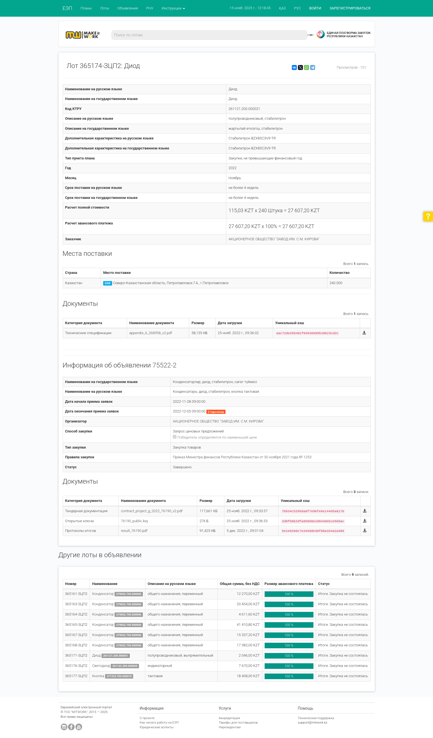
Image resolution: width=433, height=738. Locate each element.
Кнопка (98, 676)
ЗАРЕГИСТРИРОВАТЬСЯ (350, 8)
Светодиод (101, 666)
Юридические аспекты (157, 727)
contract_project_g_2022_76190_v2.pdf (152, 511)
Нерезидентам (230, 727)
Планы (86, 8)
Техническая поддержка (316, 718)
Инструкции (173, 8)
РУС (297, 8)
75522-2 (165, 365)
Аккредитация (229, 718)
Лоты (104, 8)
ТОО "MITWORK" (76, 712)
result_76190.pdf (134, 531)
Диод (96, 655)
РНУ (149, 8)
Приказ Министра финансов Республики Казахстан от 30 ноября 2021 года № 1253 (242, 457)
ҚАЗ (282, 8)
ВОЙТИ (315, 8)
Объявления (127, 8)
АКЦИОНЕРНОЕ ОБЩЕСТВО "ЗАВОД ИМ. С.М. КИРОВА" (274, 239)
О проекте (147, 718)
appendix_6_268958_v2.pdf (150, 333)
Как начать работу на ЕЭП (159, 722)
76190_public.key (134, 521)
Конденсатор (103, 594)
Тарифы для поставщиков (238, 722)
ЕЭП (67, 8)
